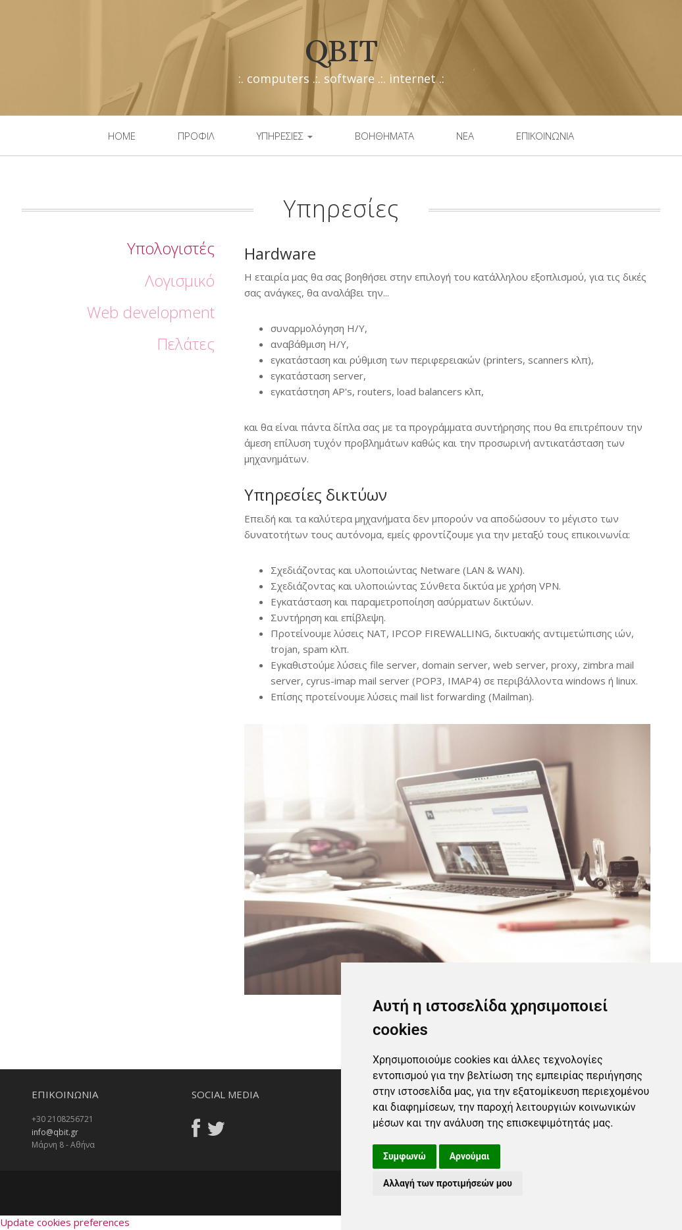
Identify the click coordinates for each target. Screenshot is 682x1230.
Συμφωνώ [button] (404, 1156)
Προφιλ (196, 135)
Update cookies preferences (65, 1222)
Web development (151, 312)
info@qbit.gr (55, 1132)
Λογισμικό (180, 280)
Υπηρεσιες (285, 135)
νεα (465, 135)
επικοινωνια (545, 135)
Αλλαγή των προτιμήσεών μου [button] (447, 1183)
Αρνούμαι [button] (470, 1156)
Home (122, 135)
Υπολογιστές (171, 248)
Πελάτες (186, 343)
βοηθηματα (384, 135)
